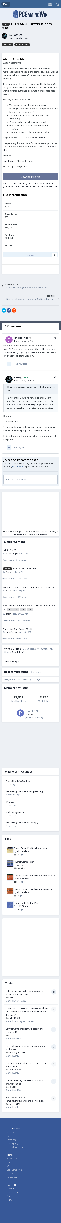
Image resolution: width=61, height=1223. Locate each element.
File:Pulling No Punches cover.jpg (22, 822)
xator (8, 613)
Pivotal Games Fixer (24, 861)
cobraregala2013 (16, 1052)
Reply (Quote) (20, 363)
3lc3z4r (9, 590)
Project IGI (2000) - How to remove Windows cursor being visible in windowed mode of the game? (27, 1011)
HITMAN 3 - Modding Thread (31, 137)
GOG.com (11, 1173)
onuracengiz (12, 553)
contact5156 (14, 1104)
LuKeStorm (22, 906)
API (8, 1166)
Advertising (11, 1139)
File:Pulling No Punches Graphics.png (24, 791)
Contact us (11, 1136)
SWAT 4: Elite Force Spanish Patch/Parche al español (28, 587)
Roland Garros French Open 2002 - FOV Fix (34, 889)
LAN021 (12, 997)
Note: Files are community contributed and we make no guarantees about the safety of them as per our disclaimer (30, 185)
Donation (18, 534)
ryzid (17, 661)
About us (10, 1132)
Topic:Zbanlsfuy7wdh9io (18, 781)
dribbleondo (21, 337)
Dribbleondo (9, 160)
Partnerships (12, 1158)
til (9, 1035)
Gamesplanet (12, 1177)
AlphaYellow (12, 632)
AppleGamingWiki (14, 1169)
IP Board (10, 1188)
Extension (11, 1162)
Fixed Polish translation (24, 568)
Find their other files (19, 37)
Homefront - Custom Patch (27, 902)
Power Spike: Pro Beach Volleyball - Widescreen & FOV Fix (31, 848)
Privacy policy (12, 1143)
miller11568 (14, 1017)
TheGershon (14, 1069)
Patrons (10, 1196)
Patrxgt (17, 35)
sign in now (17, 466)
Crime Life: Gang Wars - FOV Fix (18, 629)
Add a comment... (17, 479)
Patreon (42, 534)
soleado (12, 1086)
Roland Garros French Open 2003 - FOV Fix (34, 875)
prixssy (29, 713)
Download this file (30, 176)
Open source (12, 1192)
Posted (24, 340)
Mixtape (10, 801)
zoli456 (20, 865)
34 (26, 377)
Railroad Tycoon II (15, 812)
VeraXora (9, 661)
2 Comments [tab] (13, 326)
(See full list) (18, 651)
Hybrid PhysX (9, 550)
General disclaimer (15, 1147)
